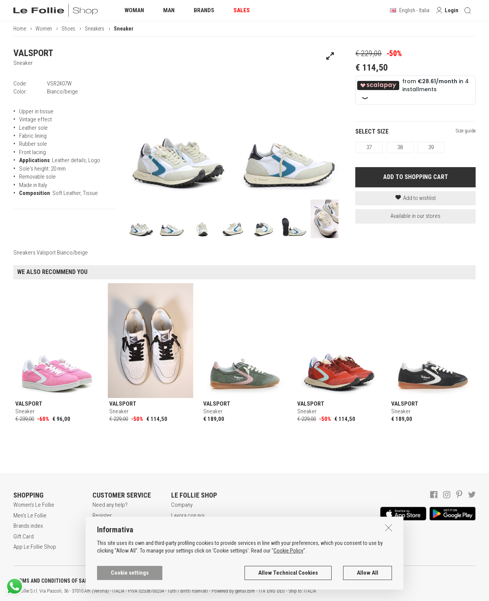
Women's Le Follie (33, 504)
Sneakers (94, 29)
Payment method (111, 536)
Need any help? (110, 504)
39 (431, 147)
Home (19, 29)
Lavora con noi (187, 515)
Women (44, 29)
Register (102, 515)
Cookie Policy (288, 579)
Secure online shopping (119, 525)
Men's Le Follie (30, 515)
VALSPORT (33, 53)
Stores (179, 536)
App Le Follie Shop (34, 546)
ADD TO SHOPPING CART (415, 176)
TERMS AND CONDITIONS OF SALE (51, 581)
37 (369, 147)
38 (400, 147)
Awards (179, 525)
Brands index (28, 525)
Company (182, 504)
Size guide (466, 131)
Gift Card (23, 536)
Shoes (68, 29)
